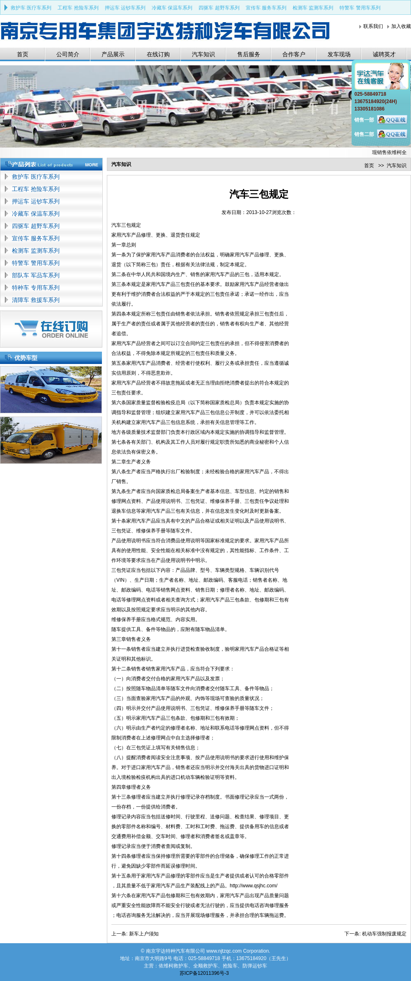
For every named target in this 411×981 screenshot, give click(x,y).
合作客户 (293, 54)
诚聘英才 (384, 54)
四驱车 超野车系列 (219, 8)
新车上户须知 (144, 934)
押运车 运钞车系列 (125, 8)
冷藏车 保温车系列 (172, 8)
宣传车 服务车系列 (266, 8)
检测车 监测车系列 (313, 8)
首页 (22, 54)
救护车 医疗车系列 (31, 8)
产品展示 (113, 54)
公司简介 (67, 54)
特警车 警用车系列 (359, 8)
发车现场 (339, 54)
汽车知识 (203, 54)
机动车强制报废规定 (384, 934)
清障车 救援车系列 (36, 300)
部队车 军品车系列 (36, 275)
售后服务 (248, 54)
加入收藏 (401, 26)
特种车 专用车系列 (36, 287)
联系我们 (373, 26)
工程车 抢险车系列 (78, 8)
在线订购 (158, 54)
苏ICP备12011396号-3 (204, 973)
